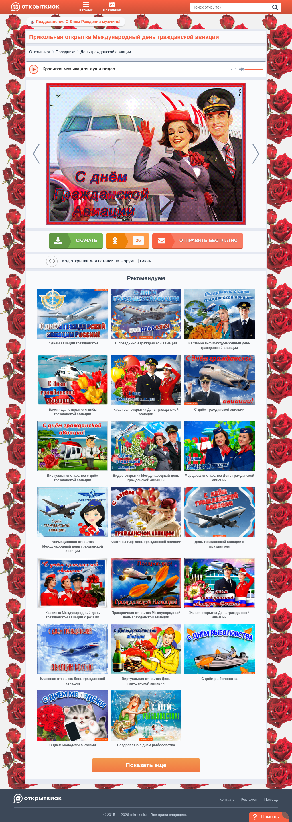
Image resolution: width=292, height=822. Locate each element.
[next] (255, 154)
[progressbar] (253, 69)
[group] (146, 69)
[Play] (33, 69)
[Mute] (241, 69)
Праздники (65, 52)
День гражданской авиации (105, 52)
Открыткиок (40, 52)
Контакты (227, 799)
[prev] (36, 154)
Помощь (271, 799)
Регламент (250, 799)
